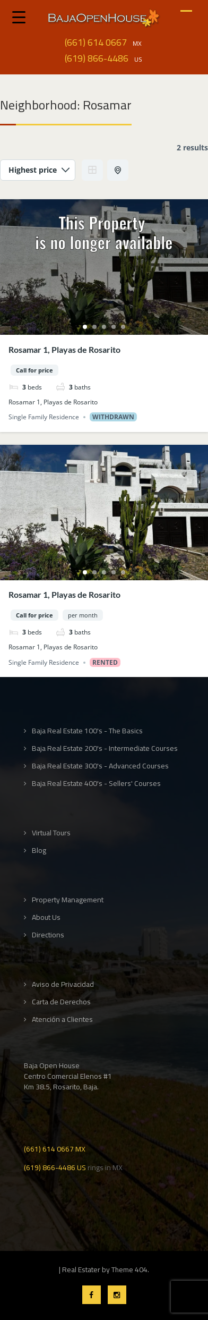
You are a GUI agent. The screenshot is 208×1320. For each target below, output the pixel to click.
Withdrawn (113, 416)
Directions (48, 935)
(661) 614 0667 (96, 42)
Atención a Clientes (62, 1019)
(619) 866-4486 (96, 58)
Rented (105, 662)
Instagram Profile (117, 1294)
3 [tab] (104, 327)
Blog (39, 850)
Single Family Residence (43, 416)
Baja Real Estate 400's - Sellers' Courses (96, 783)
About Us (46, 917)
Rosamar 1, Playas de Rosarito (64, 349)
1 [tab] (85, 327)
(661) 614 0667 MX (54, 1148)
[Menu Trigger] (18, 16)
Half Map (119, 170)
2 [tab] (94, 327)
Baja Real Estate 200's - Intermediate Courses (105, 748)
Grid (92, 170)
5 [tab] (123, 327)
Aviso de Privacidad (63, 984)
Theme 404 (129, 1269)
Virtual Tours (51, 833)
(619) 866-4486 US (55, 1167)
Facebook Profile (91, 1294)
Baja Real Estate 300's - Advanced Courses (100, 766)
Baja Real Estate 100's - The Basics (87, 731)
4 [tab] (113, 327)
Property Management (67, 900)
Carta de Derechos (61, 1002)
